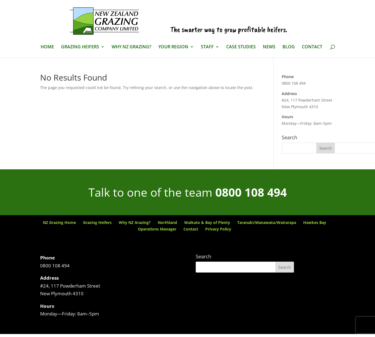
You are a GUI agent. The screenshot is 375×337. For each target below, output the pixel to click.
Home (47, 47)
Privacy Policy (218, 229)
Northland (167, 222)
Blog (288, 47)
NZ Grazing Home (59, 222)
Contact (312, 47)
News (269, 47)
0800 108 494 (251, 192)
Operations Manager (157, 229)
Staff (207, 47)
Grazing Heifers (80, 47)
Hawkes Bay (314, 222)
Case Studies (241, 47)
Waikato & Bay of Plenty (207, 222)
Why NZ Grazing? (131, 47)
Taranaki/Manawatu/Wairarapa (266, 222)
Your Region (173, 47)
